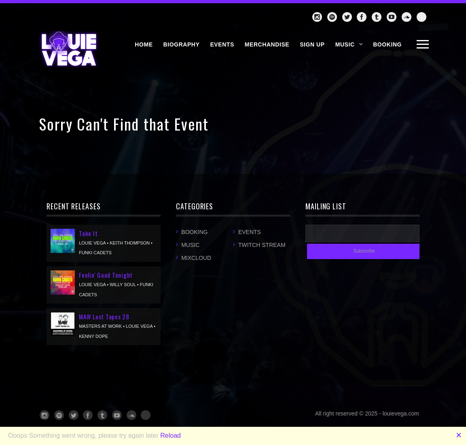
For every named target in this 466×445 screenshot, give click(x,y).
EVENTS (222, 44)
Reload (170, 435)
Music (345, 44)
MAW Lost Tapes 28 (104, 316)
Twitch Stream (262, 245)
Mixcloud (196, 258)
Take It (88, 233)
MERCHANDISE (267, 44)
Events (249, 232)
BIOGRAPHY (181, 44)
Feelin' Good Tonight (106, 274)
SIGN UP (312, 44)
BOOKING (387, 44)
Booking (194, 232)
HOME (144, 44)
